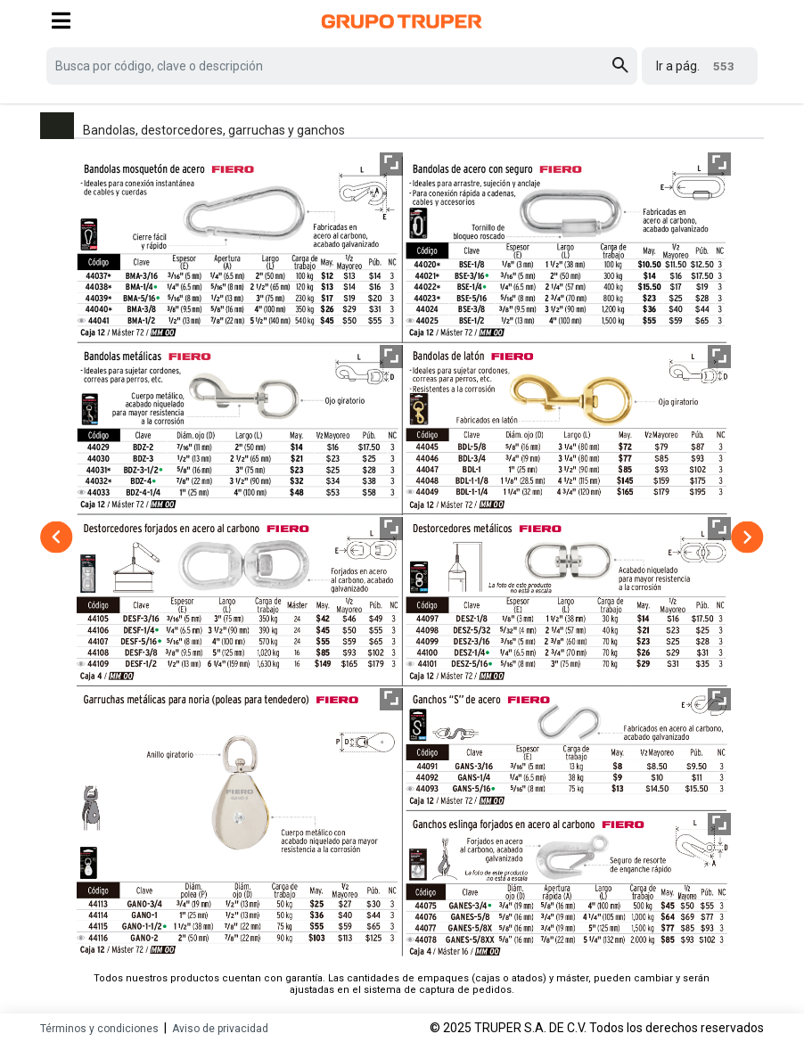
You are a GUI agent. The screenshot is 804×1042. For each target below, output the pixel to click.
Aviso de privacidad (220, 1028)
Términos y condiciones (99, 1028)
